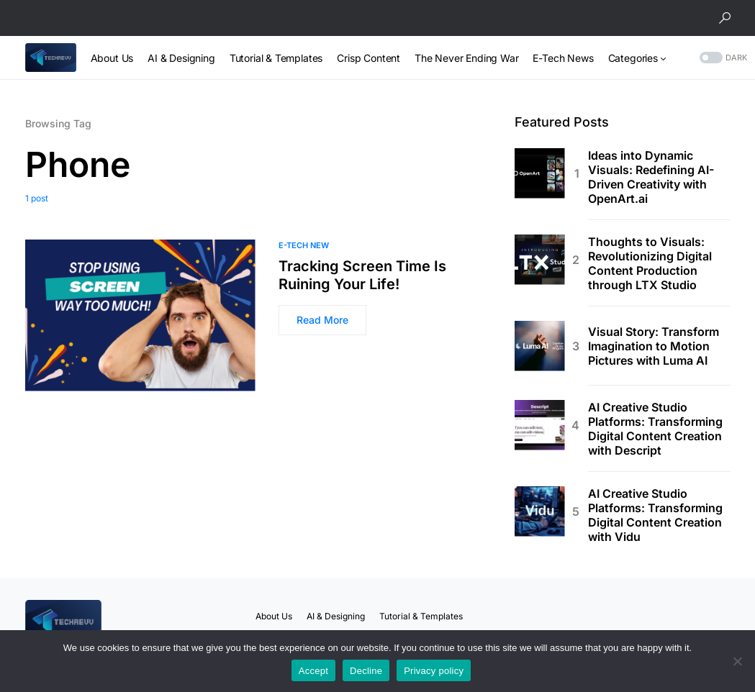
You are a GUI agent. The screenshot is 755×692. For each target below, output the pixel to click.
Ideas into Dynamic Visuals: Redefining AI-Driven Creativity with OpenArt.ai (651, 177)
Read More (322, 320)
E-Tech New (304, 245)
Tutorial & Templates (421, 616)
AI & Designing (336, 616)
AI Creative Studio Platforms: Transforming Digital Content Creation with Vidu (655, 515)
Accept (313, 670)
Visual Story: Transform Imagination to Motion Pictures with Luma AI (653, 346)
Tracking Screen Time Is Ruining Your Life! (362, 275)
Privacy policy (434, 670)
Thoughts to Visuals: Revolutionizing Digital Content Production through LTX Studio (650, 263)
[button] (725, 18)
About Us (274, 616)
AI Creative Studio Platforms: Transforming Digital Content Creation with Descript (655, 428)
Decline (366, 670)
